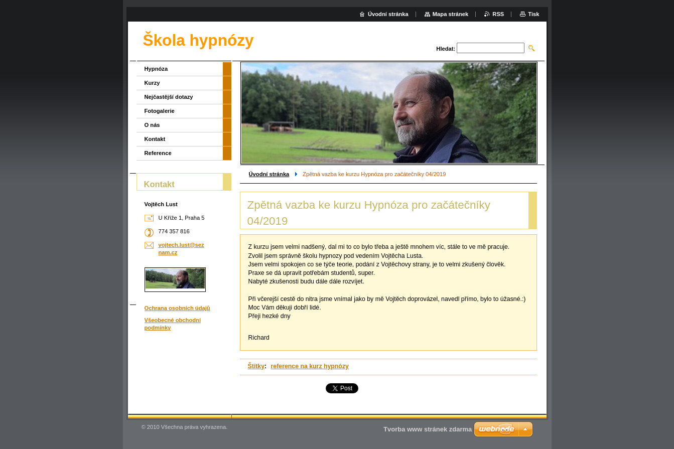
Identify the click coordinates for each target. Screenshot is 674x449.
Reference (158, 153)
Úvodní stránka (269, 174)
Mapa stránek (451, 14)
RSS (498, 14)
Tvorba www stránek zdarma (427, 429)
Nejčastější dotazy (169, 97)
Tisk (533, 14)
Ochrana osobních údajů (177, 308)
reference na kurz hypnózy (310, 366)
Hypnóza (156, 69)
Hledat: (445, 49)
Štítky (256, 366)
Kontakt (155, 139)
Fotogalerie (160, 111)
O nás (152, 125)
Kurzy (152, 83)
